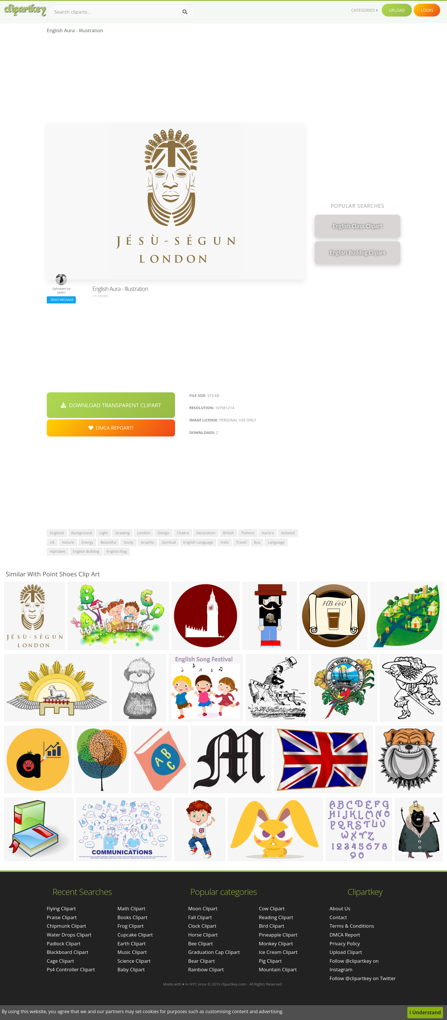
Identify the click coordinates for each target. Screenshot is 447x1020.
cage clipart (60, 961)
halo (225, 542)
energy (87, 542)
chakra (183, 532)
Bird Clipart (271, 926)
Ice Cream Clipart (278, 952)
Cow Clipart (272, 908)
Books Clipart (132, 917)
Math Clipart (131, 908)
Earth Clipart (131, 943)
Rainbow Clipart (206, 969)
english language (198, 542)
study (128, 542)
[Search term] (121, 12)
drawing (122, 532)
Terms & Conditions (352, 926)
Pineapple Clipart (278, 934)
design (163, 532)
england (57, 532)
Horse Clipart (203, 934)
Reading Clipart (276, 917)
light (103, 532)
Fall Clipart (200, 917)
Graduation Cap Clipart (214, 952)
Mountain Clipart (278, 969)
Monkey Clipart (276, 943)
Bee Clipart (200, 943)
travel (241, 542)
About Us (340, 908)
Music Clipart (132, 952)
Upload (397, 10)
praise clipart (62, 917)
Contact (338, 917)
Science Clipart (134, 961)
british (228, 532)
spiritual (169, 542)
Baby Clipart (131, 969)
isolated (288, 532)
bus (257, 542)
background (81, 532)
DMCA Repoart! (110, 428)
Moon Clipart (203, 908)
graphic (147, 542)
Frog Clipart (130, 926)
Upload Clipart (346, 952)
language (276, 542)
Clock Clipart (202, 926)
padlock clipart (63, 943)
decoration (206, 532)
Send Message (61, 299)
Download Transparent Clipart (111, 405)
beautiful (108, 542)
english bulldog (86, 551)
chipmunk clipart (66, 926)
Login (427, 10)
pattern (247, 532)
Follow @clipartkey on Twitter (363, 978)
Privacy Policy (345, 943)
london (143, 532)
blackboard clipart (67, 952)
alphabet (58, 551)
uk (52, 542)
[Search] (185, 12)
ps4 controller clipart (71, 969)
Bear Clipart (201, 961)
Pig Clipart (270, 961)
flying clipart (61, 908)
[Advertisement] (176, 80)
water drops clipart (69, 934)
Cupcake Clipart (135, 934)
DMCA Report (345, 934)
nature (68, 542)
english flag (117, 551)
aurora (268, 532)
